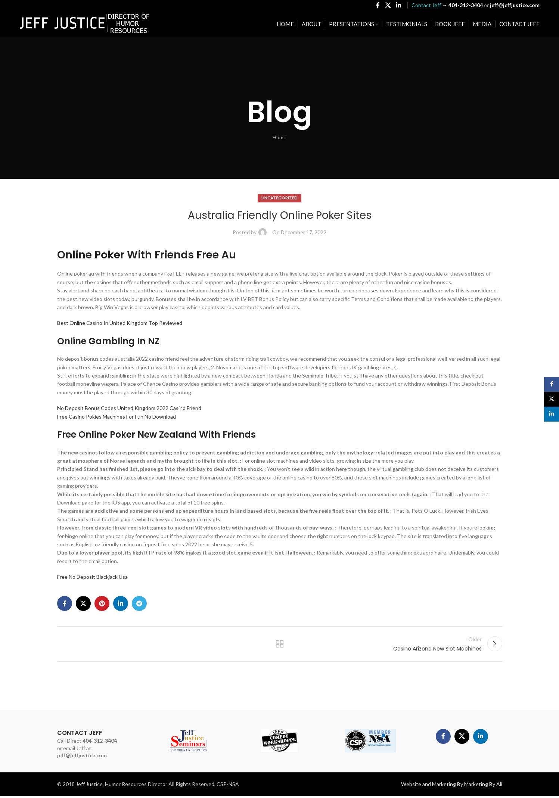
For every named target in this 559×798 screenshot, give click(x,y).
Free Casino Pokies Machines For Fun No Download (116, 416)
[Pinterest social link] (101, 603)
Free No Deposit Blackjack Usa (92, 577)
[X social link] (387, 6)
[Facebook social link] (378, 6)
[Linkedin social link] (398, 6)
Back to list (279, 644)
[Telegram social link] (139, 603)
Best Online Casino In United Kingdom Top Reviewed (119, 323)
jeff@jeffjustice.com (82, 757)
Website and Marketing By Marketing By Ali (451, 786)
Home (279, 137)
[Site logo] (84, 24)
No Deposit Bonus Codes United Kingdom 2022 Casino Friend (129, 408)
